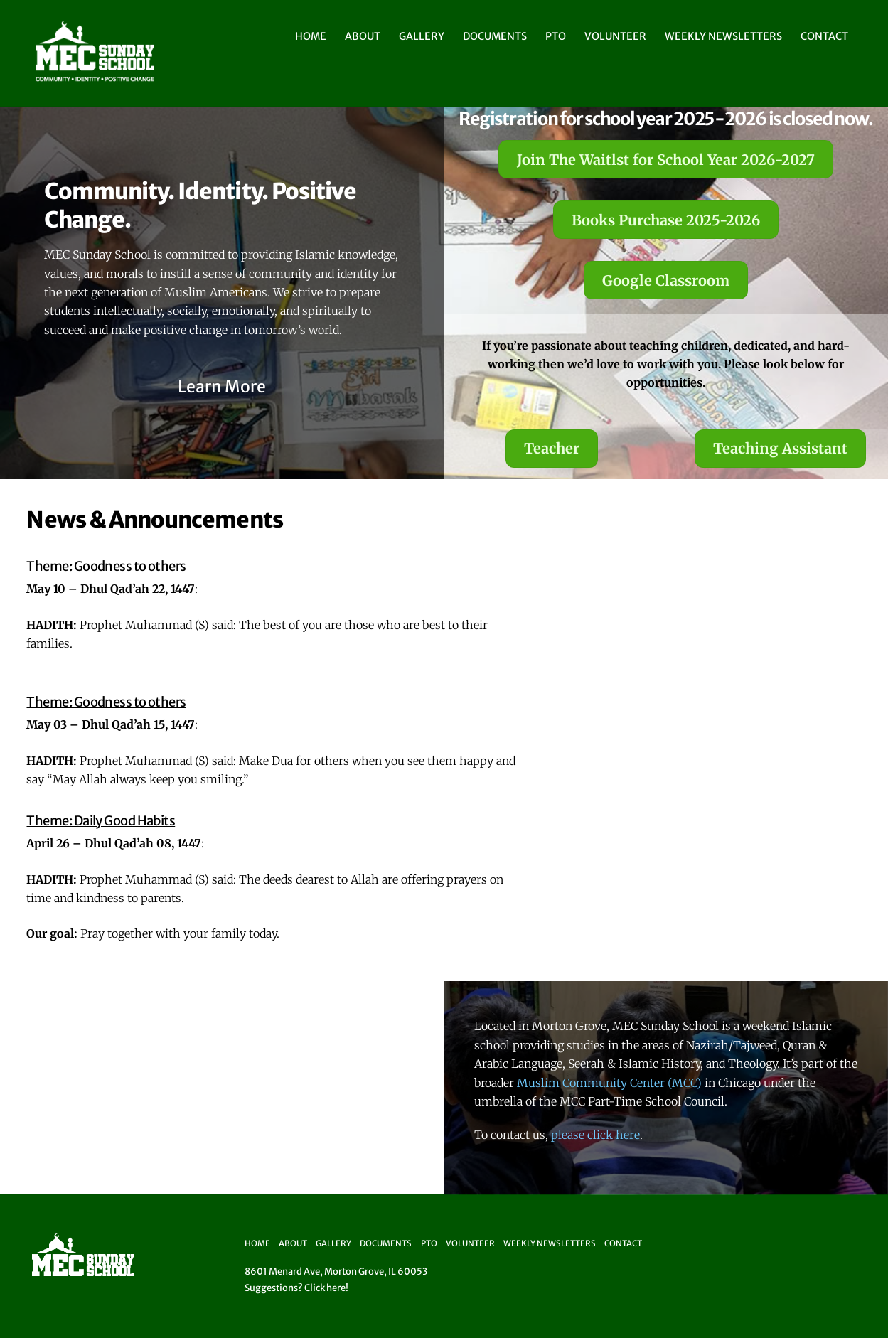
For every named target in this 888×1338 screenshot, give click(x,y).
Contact (824, 36)
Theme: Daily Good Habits (100, 821)
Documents (495, 36)
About (362, 36)
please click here (595, 1135)
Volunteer (615, 36)
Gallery (421, 36)
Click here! (326, 1288)
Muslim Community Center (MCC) (609, 1083)
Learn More (222, 386)
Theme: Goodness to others (106, 566)
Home (310, 36)
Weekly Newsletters (723, 36)
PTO (555, 36)
